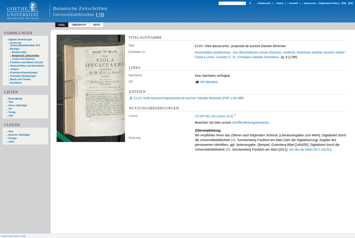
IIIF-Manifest (209, 82)
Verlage (12, 138)
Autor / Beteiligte (17, 105)
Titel (10, 102)
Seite (96, 24)
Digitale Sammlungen (20, 39)
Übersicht (79, 24)
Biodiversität (19, 52)
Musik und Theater (20, 79)
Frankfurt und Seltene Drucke (26, 62)
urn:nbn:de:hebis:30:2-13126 (309, 149)
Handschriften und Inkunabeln (27, 66)
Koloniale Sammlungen (23, 76)
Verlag (11, 112)
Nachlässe (16, 83)
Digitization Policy (328, 3)
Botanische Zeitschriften (25, 55)
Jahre (11, 141)
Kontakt (293, 3)
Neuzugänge (15, 98)
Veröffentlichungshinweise (250, 122)
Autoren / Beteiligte (19, 135)
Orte (10, 131)
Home (280, 3)
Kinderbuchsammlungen (24, 72)
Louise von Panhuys (23, 59)
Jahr (10, 115)
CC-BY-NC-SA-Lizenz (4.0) (214, 116)
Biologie (14, 49)
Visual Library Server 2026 (13, 236)
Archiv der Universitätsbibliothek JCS (25, 44)
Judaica (14, 69)
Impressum (310, 3)
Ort (10, 109)
